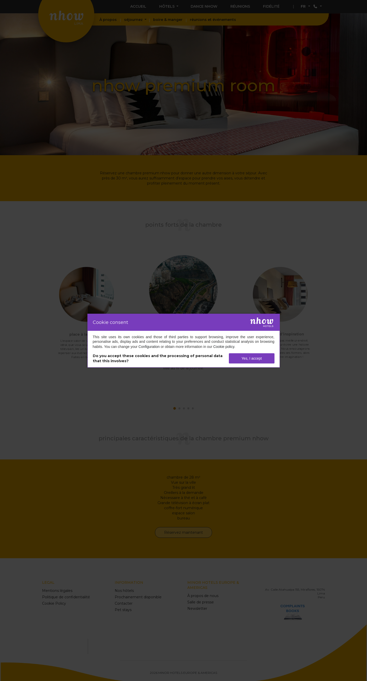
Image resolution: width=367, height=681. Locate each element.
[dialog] (183, 341)
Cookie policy (223, 347)
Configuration (149, 347)
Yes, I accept (252, 358)
